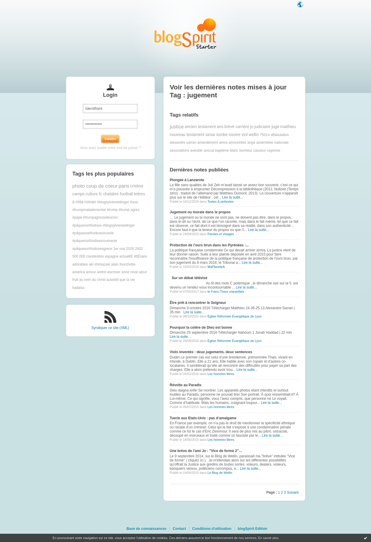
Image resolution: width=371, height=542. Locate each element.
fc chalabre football (116, 194)
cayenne (273, 150)
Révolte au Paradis (185, 385)
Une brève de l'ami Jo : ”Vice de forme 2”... (206, 451)
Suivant (293, 492)
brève (229, 127)
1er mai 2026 (123, 249)
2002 (139, 249)
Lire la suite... (232, 197)
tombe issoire (228, 134)
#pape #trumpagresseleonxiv (95, 217)
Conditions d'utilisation (211, 529)
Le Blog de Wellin (219, 472)
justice (177, 127)
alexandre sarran (183, 142)
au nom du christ (92, 280)
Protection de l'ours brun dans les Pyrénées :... (209, 245)
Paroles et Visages (220, 234)
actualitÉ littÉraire (133, 256)
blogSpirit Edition (252, 529)
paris (123, 186)
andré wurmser (108, 272)
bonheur (245, 150)
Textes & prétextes (220, 201)
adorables (80, 264)
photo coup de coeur (94, 186)
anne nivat (130, 272)
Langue (300, 5)
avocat (209, 150)
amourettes (237, 142)
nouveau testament (187, 134)
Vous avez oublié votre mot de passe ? (110, 148)
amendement (207, 142)
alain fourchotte (123, 264)
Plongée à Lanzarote (187, 180)
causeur (259, 150)
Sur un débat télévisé (188, 278)
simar (210, 134)
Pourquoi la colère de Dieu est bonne (201, 327)
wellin (254, 134)
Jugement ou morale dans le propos (200, 212)
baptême (222, 150)
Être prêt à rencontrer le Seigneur (198, 303)
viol (244, 134)
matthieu (288, 127)
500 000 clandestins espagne (95, 256)
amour (91, 272)
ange (251, 142)
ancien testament (200, 127)
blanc (234, 150)
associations (179, 150)
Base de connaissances (146, 529)
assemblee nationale (272, 142)
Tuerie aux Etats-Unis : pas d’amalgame (203, 418)
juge (275, 127)
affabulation (280, 135)
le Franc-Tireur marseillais (225, 291)
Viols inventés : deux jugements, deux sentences (211, 352)
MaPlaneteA (216, 266)
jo (252, 127)
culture (92, 194)
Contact (179, 529)
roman (90, 202)
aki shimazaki (99, 264)
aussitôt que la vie (121, 280)
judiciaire (262, 127)
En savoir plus (268, 538)
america (78, 272)
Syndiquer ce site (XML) (110, 328)
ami (220, 127)
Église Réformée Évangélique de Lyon (234, 316)
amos (223, 142)
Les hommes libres (220, 374)
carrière (242, 127)
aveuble (196, 150)
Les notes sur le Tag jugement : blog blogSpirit (185, 33)
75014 (264, 135)
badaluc (78, 288)
